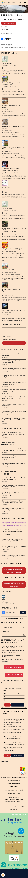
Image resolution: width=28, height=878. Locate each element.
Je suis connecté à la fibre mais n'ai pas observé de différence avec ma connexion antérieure (14, 738)
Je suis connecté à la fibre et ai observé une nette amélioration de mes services (14, 743)
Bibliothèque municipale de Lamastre (13, 529)
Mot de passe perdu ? (13, 339)
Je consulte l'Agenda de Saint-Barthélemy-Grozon (14, 570)
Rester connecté (7, 336)
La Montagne (14, 631)
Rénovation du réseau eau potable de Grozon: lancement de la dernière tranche (14, 449)
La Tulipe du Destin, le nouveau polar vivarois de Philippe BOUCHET (12, 540)
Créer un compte (5, 339)
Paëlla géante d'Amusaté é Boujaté (12, 249)
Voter (7, 705)
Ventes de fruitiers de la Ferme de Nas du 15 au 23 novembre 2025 (13, 478)
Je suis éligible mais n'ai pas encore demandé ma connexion (13, 733)
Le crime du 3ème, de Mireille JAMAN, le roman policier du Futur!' (13, 556)
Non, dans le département (11, 697)
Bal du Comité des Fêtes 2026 (10, 168)
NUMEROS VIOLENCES (14, 675)
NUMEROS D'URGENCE (14, 667)
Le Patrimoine (14, 635)
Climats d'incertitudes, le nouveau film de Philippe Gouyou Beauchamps (13, 148)
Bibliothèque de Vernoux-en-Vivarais (13, 531)
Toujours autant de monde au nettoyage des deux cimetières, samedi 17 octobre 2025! (13, 420)
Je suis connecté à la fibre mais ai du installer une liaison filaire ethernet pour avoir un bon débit (14, 749)
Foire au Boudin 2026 (8, 270)
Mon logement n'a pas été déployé (13, 726)
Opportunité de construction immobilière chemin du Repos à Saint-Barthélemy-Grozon (13, 509)
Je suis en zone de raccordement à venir (14, 729)
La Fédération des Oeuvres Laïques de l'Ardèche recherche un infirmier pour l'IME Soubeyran (13, 493)
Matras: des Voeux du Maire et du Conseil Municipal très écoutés (14, 390)
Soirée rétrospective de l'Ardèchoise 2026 (14, 310)
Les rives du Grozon (14, 627)
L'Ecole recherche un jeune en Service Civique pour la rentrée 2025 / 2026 (12, 501)
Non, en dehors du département (12, 700)
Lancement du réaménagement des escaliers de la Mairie (12, 456)
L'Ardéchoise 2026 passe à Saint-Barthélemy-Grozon (11, 83)
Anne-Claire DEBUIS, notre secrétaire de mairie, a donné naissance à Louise (13, 397)
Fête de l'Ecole (6, 187)
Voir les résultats (18, 705)
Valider (14, 343)
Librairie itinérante (7, 63)
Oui (6, 690)
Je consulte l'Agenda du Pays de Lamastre (14, 584)
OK (23, 612)
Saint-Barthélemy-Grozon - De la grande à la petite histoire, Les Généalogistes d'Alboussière (14, 548)
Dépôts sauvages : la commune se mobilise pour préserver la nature (14, 369)
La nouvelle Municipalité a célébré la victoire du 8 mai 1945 (12, 361)
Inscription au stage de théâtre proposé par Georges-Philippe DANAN (13, 651)
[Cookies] (3, 875)
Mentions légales (14, 873)
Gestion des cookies (14, 876)
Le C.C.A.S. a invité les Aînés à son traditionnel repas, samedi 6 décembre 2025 (13, 434)
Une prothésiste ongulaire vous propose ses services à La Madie (13, 485)
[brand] (11, 2)
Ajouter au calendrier (8, 23)
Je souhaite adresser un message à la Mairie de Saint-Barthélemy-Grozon (12, 647)
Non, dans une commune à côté (12, 693)
